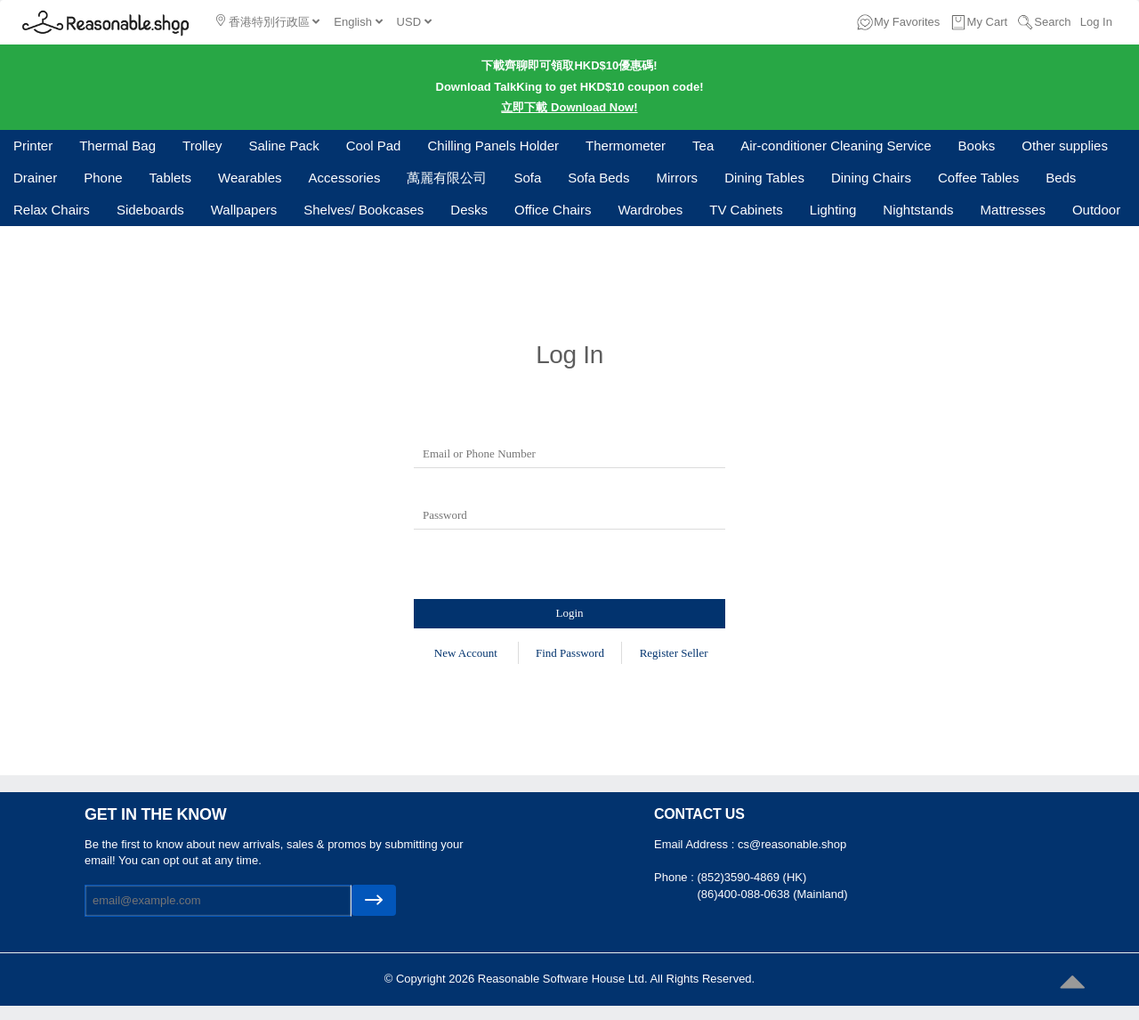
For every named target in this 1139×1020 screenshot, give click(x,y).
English (358, 21)
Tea (703, 145)
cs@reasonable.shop (792, 844)
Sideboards (150, 209)
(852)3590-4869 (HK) (751, 877)
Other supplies (1065, 145)
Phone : (675, 877)
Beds (1061, 177)
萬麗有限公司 (447, 177)
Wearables (249, 177)
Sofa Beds (598, 177)
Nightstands (918, 209)
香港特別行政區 (267, 21)
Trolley (202, 145)
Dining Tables (764, 177)
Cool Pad (373, 145)
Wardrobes (650, 209)
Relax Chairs (51, 209)
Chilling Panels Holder (493, 145)
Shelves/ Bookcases (363, 209)
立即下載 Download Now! (569, 107)
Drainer (35, 177)
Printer (33, 145)
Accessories (345, 177)
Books (977, 145)
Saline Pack (284, 145)
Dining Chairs (871, 177)
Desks (469, 209)
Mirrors (677, 177)
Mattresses (1013, 209)
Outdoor (1096, 209)
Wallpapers (244, 209)
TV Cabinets (746, 209)
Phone (103, 177)
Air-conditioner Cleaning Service (835, 145)
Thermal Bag (117, 145)
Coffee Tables (978, 177)
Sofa (527, 177)
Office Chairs (552, 209)
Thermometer (626, 145)
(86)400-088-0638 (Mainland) (772, 894)
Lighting (833, 209)
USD (414, 21)
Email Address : (696, 844)
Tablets (170, 177)
